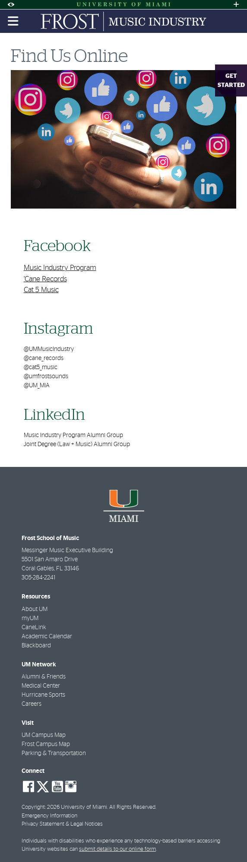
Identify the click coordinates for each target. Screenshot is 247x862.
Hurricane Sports (43, 695)
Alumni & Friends (44, 677)
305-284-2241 (38, 578)
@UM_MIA (37, 386)
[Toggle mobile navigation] (13, 21)
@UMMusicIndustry (49, 349)
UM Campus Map (44, 735)
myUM (30, 618)
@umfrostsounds (46, 376)
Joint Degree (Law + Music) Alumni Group (77, 444)
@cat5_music (40, 367)
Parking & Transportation (54, 753)
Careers (31, 704)
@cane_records (43, 358)
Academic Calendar (47, 637)
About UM (35, 609)
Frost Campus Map (46, 744)
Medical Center (41, 686)
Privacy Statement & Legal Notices (62, 824)
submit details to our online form (117, 849)
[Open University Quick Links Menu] (236, 4)
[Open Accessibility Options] (11, 4)
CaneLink (34, 627)
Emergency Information (49, 816)
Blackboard (36, 646)
